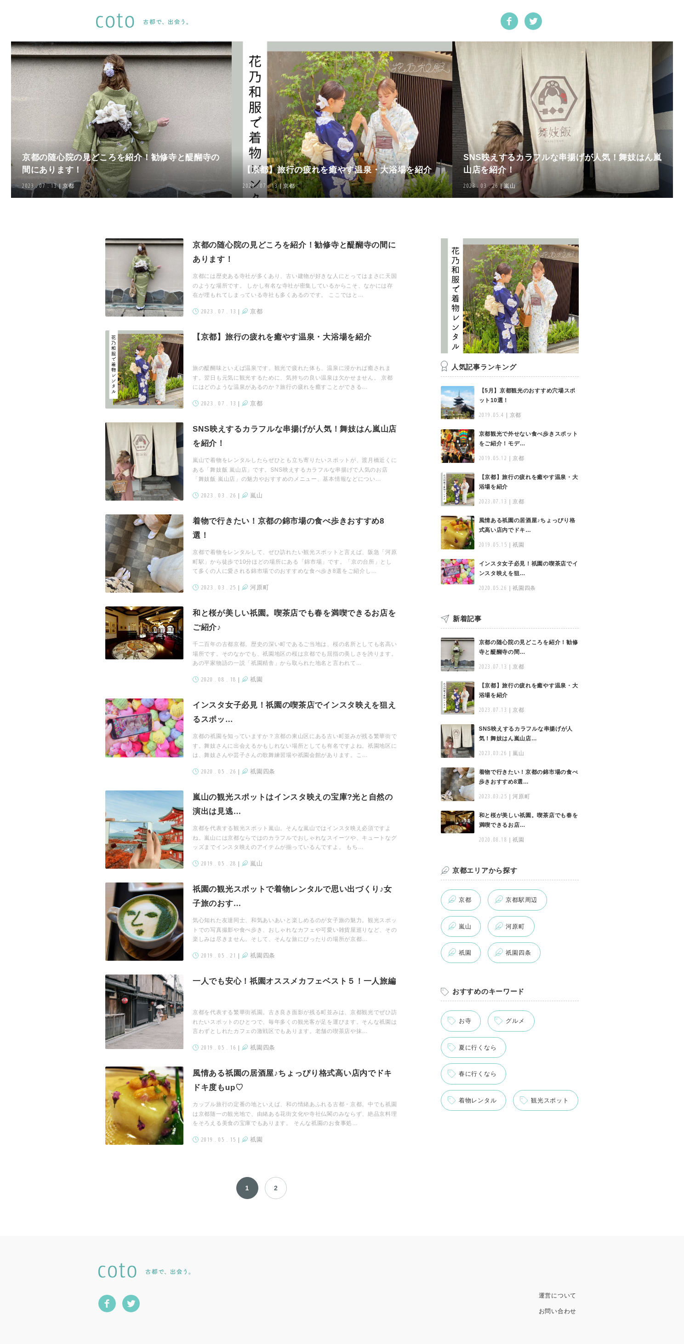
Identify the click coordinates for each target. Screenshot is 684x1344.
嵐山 (465, 926)
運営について (557, 1295)
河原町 (515, 926)
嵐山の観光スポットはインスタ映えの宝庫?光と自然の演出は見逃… (293, 804)
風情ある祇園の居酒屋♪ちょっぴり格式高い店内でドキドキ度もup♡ (292, 1080)
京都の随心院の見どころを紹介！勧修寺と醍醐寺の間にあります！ (294, 252)
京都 (465, 899)
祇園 (465, 952)
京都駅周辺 (521, 899)
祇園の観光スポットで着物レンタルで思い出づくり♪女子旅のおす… (292, 896)
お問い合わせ (557, 1311)
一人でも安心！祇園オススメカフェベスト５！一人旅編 (294, 981)
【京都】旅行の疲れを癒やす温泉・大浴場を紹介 (282, 337)
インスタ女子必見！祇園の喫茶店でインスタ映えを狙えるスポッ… (294, 712)
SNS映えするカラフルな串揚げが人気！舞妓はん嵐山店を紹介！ (295, 436)
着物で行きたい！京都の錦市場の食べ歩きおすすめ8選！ (288, 528)
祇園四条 (518, 952)
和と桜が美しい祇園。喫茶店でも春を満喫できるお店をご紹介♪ (294, 620)
